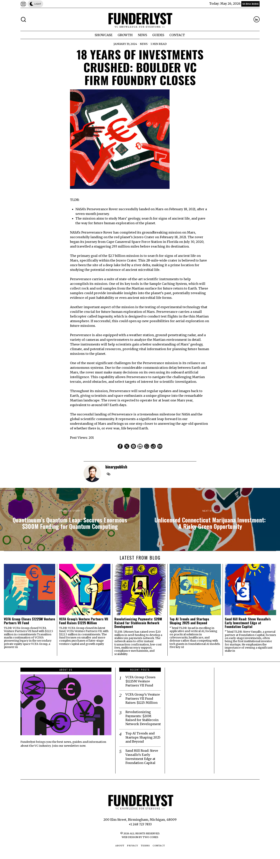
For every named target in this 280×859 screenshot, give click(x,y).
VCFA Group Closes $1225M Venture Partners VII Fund (29, 621)
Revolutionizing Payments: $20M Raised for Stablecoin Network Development (138, 622)
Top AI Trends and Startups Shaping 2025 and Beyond (189, 621)
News (144, 44)
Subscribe (250, 4)
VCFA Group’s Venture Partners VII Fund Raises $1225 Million (83, 621)
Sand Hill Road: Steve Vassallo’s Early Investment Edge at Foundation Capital (248, 622)
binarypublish (116, 467)
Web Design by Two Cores (140, 837)
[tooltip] (257, 19)
